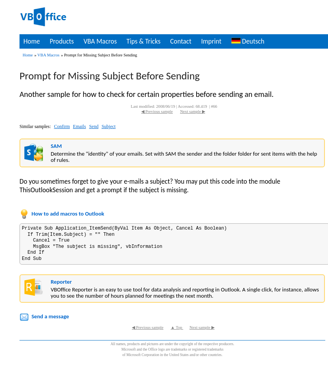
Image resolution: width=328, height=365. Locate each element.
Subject (108, 126)
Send (93, 126)
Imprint (211, 41)
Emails (79, 126)
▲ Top (177, 327)
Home (31, 41)
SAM (56, 145)
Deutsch (247, 41)
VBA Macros (100, 41)
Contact (180, 41)
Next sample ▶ (192, 111)
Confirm (62, 126)
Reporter (61, 281)
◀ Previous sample (157, 111)
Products (62, 41)
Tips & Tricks (143, 41)
